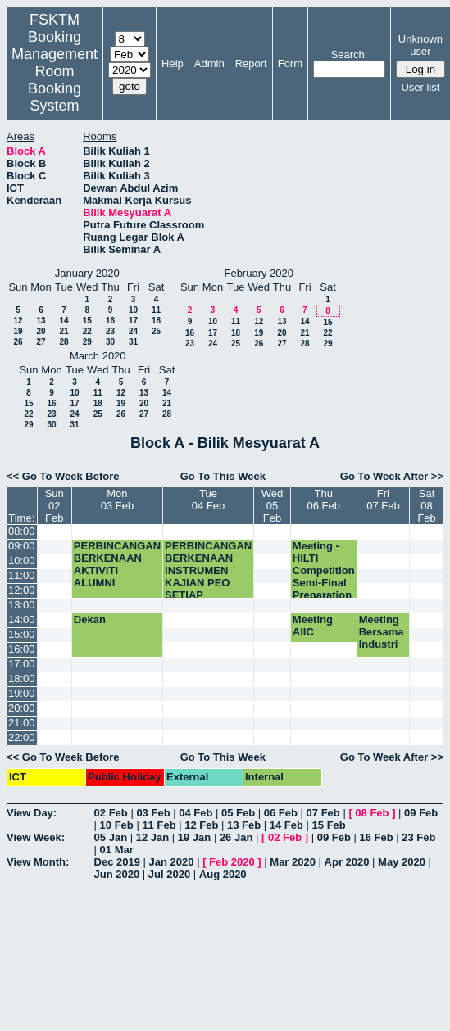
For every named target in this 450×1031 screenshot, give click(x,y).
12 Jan (152, 837)
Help (172, 63)
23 (110, 331)
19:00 (21, 693)
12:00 (21, 590)
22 (87, 331)
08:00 (21, 531)
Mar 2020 (293, 862)
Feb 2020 (232, 862)
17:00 (21, 664)
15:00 (21, 634)
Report (251, 63)
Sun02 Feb (54, 505)
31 (133, 341)
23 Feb (418, 837)
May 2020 (401, 862)
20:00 (21, 708)
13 (40, 320)
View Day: (32, 813)
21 (63, 331)
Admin (209, 63)
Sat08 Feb (426, 505)
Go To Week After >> (391, 476)
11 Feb (158, 825)
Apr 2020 (347, 862)
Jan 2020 (171, 862)
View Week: (36, 837)
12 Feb (201, 825)
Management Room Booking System (54, 80)
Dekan (90, 619)
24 (133, 331)
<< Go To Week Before (63, 476)
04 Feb (195, 813)
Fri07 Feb (382, 499)
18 (156, 320)
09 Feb (421, 813)
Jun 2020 (117, 874)
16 (110, 320)
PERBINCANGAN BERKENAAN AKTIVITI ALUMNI (117, 564)
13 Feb (244, 825)
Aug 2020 (223, 874)
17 (133, 320)
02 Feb (111, 813)
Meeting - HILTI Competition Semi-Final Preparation (324, 570)
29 (87, 341)
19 (17, 331)
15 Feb (329, 825)
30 (110, 341)
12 (17, 320)
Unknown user (420, 45)
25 (156, 331)
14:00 (21, 619)
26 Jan (236, 837)
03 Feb (153, 813)
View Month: (38, 862)
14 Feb (286, 825)
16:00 (21, 649)
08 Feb (372, 813)
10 (133, 309)
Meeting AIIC (313, 625)
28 (63, 341)
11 (156, 309)
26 (17, 341)
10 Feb (117, 825)
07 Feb (323, 813)
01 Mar (117, 849)
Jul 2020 (169, 874)
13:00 (21, 605)
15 (87, 320)
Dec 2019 (117, 862)
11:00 (21, 575)
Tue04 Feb (208, 499)
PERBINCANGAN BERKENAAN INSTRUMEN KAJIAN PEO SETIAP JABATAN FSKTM (208, 583)
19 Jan (194, 837)
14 (63, 320)
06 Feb (281, 813)
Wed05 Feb (272, 505)
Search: (349, 54)
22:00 (21, 737)
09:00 (21, 546)
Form (290, 63)
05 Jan (110, 837)
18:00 (21, 678)
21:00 (21, 723)
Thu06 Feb (323, 499)
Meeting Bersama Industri (381, 631)
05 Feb (238, 813)
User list (420, 87)
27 (40, 341)
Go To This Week (223, 476)
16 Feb (376, 837)
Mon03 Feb (117, 499)
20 (40, 331)
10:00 (21, 560)
